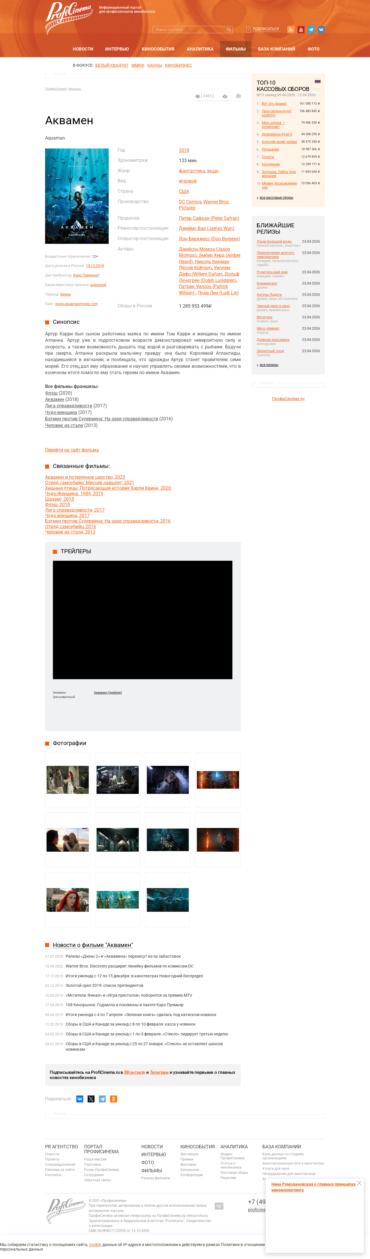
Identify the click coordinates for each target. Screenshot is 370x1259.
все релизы (269, 365)
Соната (268, 157)
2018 (184, 150)
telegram (311, 29)
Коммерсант (267, 283)
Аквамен (54, 399)
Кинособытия (158, 49)
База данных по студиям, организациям (283, 1156)
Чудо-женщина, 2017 (67, 515)
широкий (98, 285)
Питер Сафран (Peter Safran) (209, 218)
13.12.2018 (95, 265)
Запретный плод (270, 351)
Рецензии (228, 1178)
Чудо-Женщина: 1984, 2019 (74, 493)
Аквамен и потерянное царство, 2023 (85, 477)
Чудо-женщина (61, 412)
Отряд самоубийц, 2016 (70, 526)
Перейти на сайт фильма (72, 450)
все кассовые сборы (276, 198)
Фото (313, 49)
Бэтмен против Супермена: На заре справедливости (101, 418)
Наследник (271, 164)
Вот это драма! (274, 104)
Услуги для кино (275, 1169)
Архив (65, 294)
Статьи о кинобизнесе (231, 1165)
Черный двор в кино (273, 306)
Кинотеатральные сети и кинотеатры (293, 1163)
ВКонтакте (134, 1072)
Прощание (270, 149)
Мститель (265, 317)
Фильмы (236, 49)
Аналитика (200, 49)
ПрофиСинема (55, 89)
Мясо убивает (268, 328)
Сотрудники (94, 1175)
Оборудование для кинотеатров (288, 1174)
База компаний (276, 49)
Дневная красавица (273, 340)
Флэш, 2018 (57, 504)
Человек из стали (64, 425)
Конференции (191, 1175)
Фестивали (189, 1154)
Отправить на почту (238, 95)
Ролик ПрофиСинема (101, 1170)
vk (321, 29)
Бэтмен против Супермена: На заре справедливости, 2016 (108, 521)
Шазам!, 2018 (59, 499)
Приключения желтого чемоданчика (275, 255)
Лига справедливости (68, 405)
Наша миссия (95, 1159)
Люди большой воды (274, 241)
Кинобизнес (178, 65)
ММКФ (138, 65)
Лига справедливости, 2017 (75, 510)
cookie (95, 1244)
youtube (301, 29)
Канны (154, 65)
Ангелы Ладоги (269, 295)
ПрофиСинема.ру (288, 398)
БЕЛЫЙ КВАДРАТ (111, 65)
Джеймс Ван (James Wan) (206, 228)
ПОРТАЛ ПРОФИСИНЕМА (101, 1149)
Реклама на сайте (60, 1170)
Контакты (53, 1175)
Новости (83, 49)
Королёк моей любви (279, 142)
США (184, 191)
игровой (188, 181)
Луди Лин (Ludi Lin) (218, 293)
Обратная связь (97, 1180)
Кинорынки (189, 1170)
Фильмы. (75, 89)
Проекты (52, 1159)
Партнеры (92, 1165)
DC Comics (190, 202)
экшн (213, 171)
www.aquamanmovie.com (76, 304)
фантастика (192, 171)
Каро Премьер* (86, 275)
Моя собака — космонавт (273, 125)
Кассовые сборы (234, 1173)
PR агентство (61, 1147)
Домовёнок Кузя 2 (277, 134)
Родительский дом (272, 272)
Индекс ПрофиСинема (233, 1156)
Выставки (188, 1165)
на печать (225, 96)
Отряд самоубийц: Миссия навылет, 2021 (89, 482)
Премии (186, 1159)
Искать (229, 29)
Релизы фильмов (155, 1178)
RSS (290, 29)
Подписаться (266, 29)
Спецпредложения (60, 1165)
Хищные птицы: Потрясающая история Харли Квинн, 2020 (108, 488)
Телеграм (159, 1072)
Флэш (51, 393)
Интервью (117, 49)
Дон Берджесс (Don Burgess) (209, 239)
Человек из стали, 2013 (70, 532)
